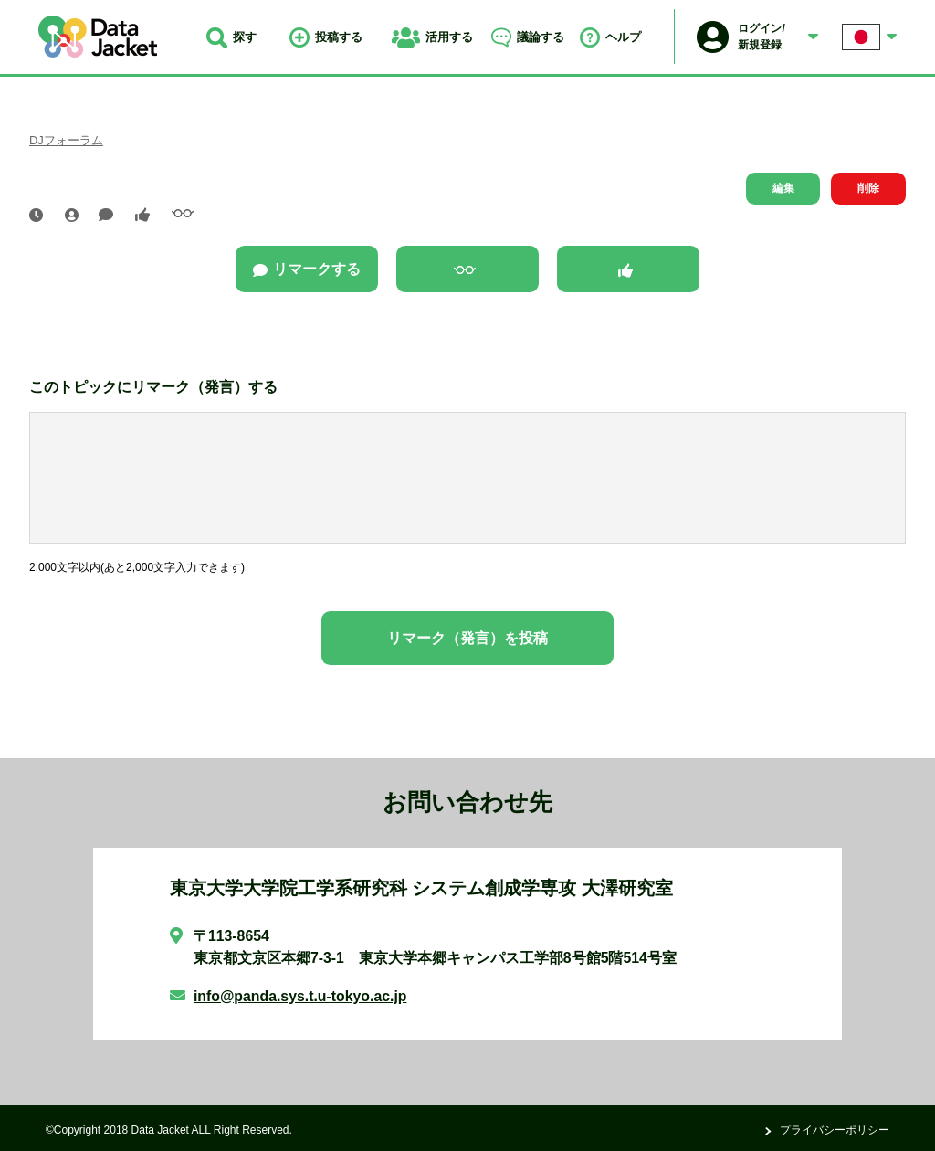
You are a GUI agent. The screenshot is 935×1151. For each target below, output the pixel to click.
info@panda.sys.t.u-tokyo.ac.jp (300, 996)
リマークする (307, 269)
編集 (783, 188)
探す (231, 37)
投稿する (325, 37)
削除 (868, 188)
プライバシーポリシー (834, 1130)
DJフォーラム (66, 140)
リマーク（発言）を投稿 (467, 638)
